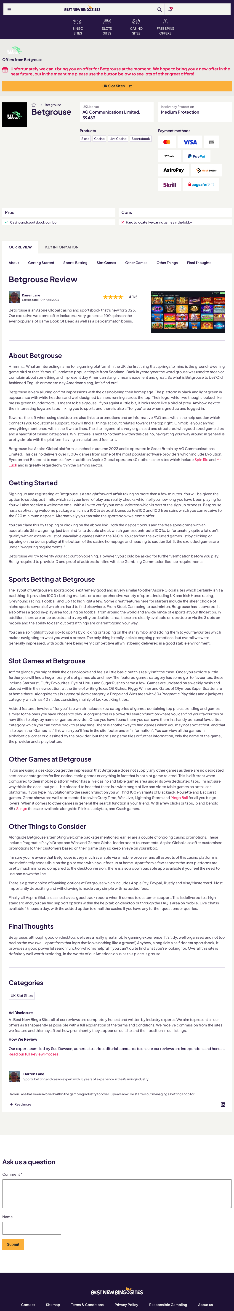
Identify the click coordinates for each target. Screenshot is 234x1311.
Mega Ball (179, 797)
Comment (12, 1174)
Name (7, 1222)
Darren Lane (31, 295)
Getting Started (41, 262)
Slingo (21, 808)
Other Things (167, 262)
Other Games (136, 262)
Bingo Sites (77, 27)
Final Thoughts (199, 262)
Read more (23, 1104)
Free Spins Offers (165, 27)
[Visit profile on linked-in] (223, 1104)
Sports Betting (75, 262)
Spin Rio (201, 459)
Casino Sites (136, 27)
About (14, 262)
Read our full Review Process (33, 1054)
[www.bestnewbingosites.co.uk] (34, 105)
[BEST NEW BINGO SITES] (82, 8)
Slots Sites (107, 27)
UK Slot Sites (22, 995)
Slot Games (106, 262)
